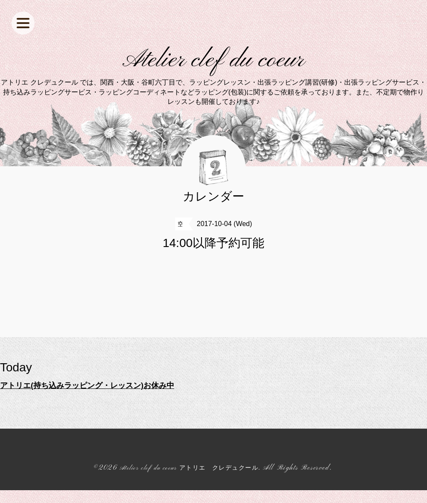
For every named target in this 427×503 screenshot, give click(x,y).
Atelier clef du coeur (213, 66)
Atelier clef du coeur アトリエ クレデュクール (188, 481)
